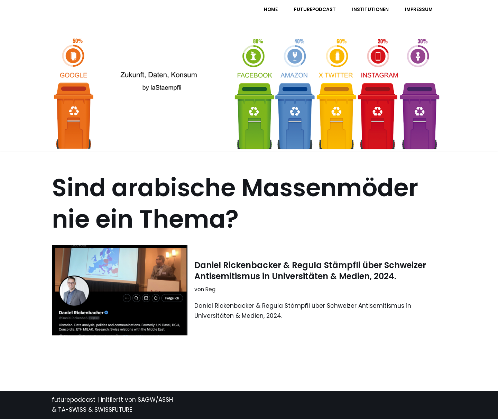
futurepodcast (73, 400)
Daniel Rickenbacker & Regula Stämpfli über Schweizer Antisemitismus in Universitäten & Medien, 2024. (310, 270)
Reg (210, 289)
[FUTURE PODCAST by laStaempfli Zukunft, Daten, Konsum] (121, 14)
